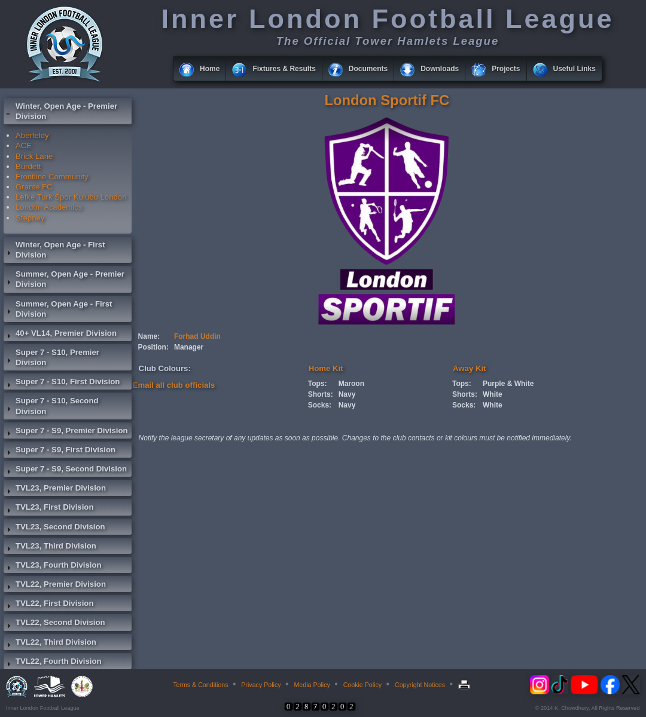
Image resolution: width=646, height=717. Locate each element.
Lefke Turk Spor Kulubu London (71, 196)
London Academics (49, 207)
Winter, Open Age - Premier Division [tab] (60, 111)
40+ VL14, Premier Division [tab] (60, 335)
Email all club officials (174, 385)
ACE (24, 145)
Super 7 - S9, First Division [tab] (59, 451)
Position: (153, 347)
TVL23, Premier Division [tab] (55, 489)
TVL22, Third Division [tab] (50, 643)
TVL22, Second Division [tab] (54, 624)
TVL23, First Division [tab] (48, 508)
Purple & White (508, 383)
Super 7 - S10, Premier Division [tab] (51, 357)
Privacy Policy (261, 684)
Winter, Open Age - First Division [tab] (54, 249)
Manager (188, 347)
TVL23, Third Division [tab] (50, 547)
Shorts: (320, 394)
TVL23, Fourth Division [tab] (53, 566)
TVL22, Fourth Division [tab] (53, 663)
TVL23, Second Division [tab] (54, 528)
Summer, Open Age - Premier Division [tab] (64, 279)
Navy (347, 394)
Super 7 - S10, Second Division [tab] (51, 405)
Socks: (319, 405)
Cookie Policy (362, 684)
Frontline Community (52, 176)
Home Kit (326, 368)
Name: (149, 336)
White (492, 394)
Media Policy (312, 684)
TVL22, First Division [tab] (48, 605)
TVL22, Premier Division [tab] (55, 586)
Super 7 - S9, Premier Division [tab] (66, 432)
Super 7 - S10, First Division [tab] (62, 383)
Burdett (28, 166)
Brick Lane (34, 156)
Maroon (351, 383)
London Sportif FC (386, 100)
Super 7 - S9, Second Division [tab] (65, 470)
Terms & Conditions (200, 684)
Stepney (30, 217)
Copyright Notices (420, 684)
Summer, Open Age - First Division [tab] (58, 308)
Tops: (317, 383)
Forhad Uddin (197, 336)
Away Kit (469, 368)
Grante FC (34, 186)
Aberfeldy (32, 135)
